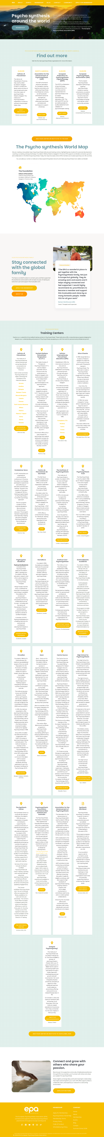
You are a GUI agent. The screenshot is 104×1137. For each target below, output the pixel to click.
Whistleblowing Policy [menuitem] (60, 1127)
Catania (21, 398)
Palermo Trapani (21, 413)
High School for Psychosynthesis (84, 778)
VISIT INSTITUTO (21, 111)
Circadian (21, 773)
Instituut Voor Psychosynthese (63, 625)
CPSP (41, 529)
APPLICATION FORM (64, 1090)
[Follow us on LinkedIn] (25, 1124)
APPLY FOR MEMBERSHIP (84, 2)
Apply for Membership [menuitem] (60, 1113)
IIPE (62, 437)
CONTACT (57, 2)
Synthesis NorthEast (83, 889)
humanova (42, 610)
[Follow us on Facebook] (22, 1124)
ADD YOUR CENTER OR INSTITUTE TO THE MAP (52, 138)
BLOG (49, 2)
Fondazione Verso (21, 528)
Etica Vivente (83, 434)
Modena (62, 423)
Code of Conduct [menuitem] (58, 1124)
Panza (41, 889)
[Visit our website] (40, 1124)
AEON (42, 752)
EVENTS (28, 2)
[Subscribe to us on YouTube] (29, 1124)
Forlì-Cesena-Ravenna (21, 404)
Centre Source (62, 787)
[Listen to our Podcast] (33, 1124)
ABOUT (20, 2)
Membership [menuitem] (77, 1117)
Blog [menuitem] (74, 1123)
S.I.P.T (42, 450)
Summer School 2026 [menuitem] (80, 1128)
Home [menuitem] (75, 1111)
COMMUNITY (68, 2)
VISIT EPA (83, 108)
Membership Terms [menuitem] (59, 1118)
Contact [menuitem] (75, 1125)
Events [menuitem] (75, 1120)
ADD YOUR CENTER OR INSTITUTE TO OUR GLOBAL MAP (52, 1034)
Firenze (21, 401)
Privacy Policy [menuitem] (57, 1121)
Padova (21, 410)
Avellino (21, 386)
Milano (21, 407)
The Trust (83, 532)
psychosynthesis (20, 848)
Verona (62, 432)
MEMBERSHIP (39, 2)
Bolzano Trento (21, 392)
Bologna (21, 389)
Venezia (21, 422)
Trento (62, 429)
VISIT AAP (41, 114)
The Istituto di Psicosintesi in (21, 92)
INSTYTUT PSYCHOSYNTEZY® (52, 1018)
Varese (21, 419)
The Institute (62, 540)
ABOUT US (19, 294)
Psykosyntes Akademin (21, 634)
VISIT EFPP (62, 113)
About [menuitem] (75, 1114)
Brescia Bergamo (21, 395)
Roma (21, 416)
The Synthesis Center (21, 926)
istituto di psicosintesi (21, 428)
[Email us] (37, 1124)
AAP (62, 914)
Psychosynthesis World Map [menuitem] (62, 1116)
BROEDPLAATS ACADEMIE (83, 632)
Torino (62, 426)
